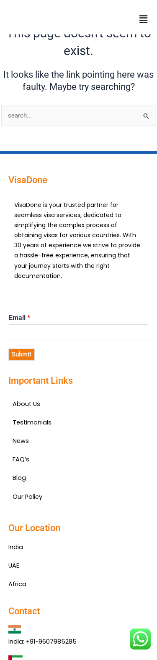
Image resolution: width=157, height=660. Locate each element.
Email (19, 318)
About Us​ (26, 404)
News (21, 441)
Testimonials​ (32, 422)
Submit (21, 354)
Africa (17, 584)
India (15, 547)
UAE (13, 565)
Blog (19, 478)
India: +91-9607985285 (42, 641)
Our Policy (27, 496)
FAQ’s (21, 459)
